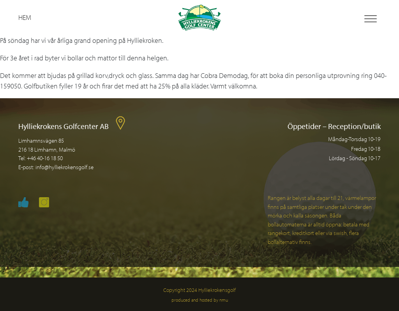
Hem (24, 17)
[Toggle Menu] (370, 19)
